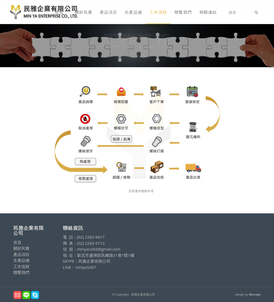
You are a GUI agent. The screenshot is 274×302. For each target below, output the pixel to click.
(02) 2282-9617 (91, 237)
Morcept (255, 294)
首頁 (17, 242)
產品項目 (21, 254)
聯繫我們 (21, 272)
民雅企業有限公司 (94, 261)
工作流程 (21, 266)
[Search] (257, 12)
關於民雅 (21, 248)
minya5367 (85, 267)
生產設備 (21, 260)
